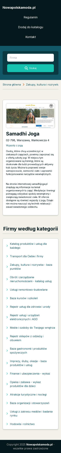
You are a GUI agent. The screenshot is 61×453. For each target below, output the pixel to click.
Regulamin (31, 17)
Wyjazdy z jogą (14, 145)
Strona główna (12, 84)
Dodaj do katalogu (30, 27)
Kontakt (30, 37)
